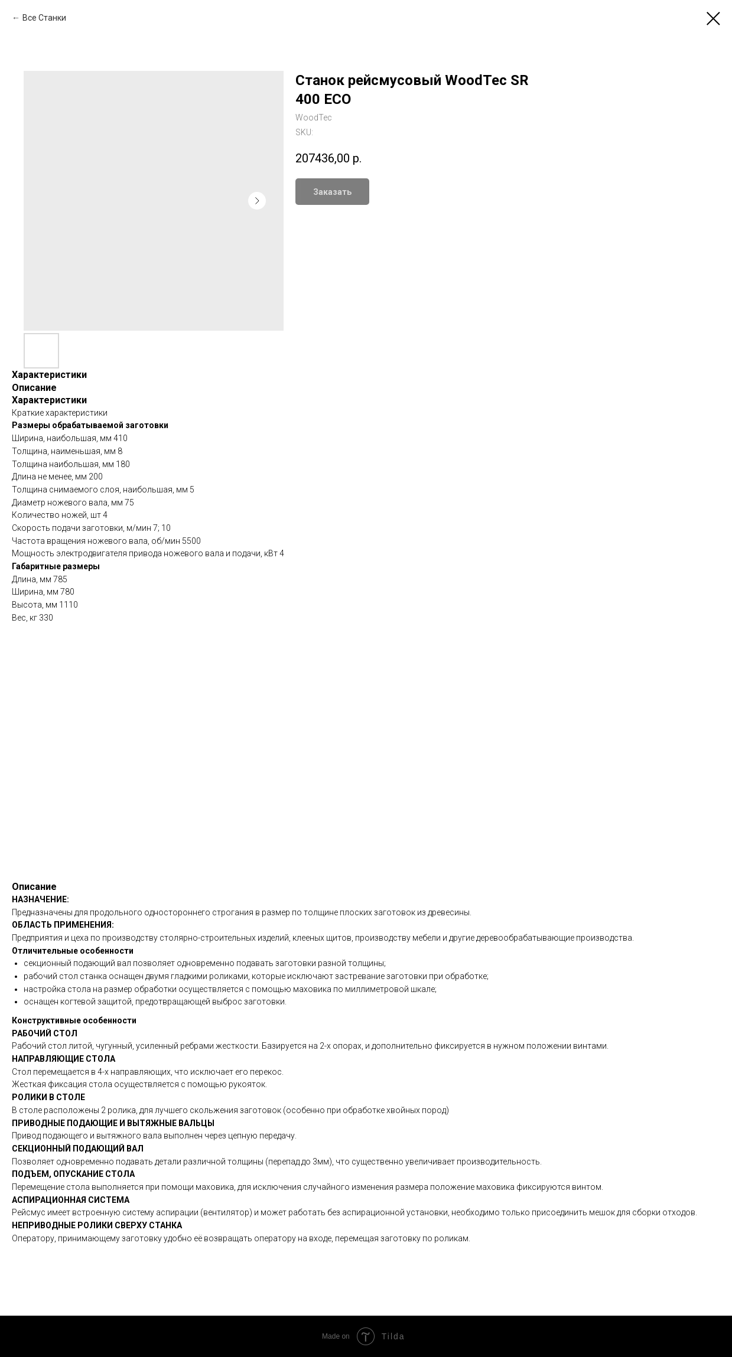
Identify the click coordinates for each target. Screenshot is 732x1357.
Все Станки (44, 17)
